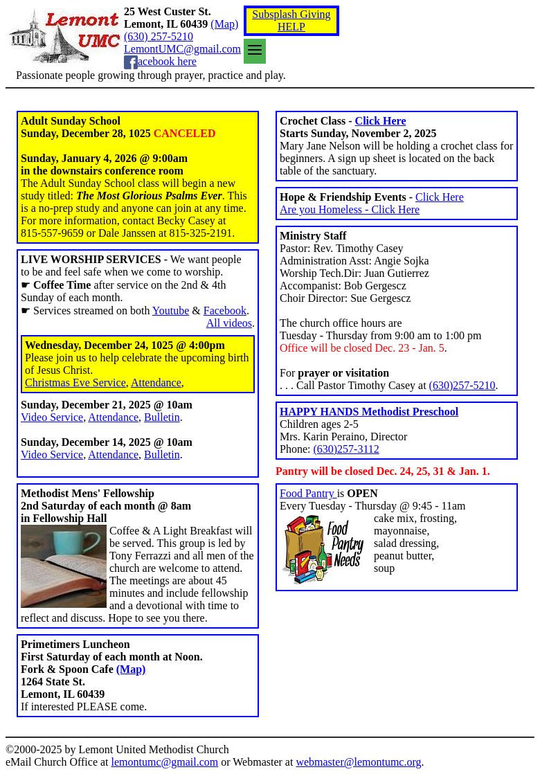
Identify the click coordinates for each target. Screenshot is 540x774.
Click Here (380, 121)
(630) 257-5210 (158, 36)
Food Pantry (308, 493)
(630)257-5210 (462, 385)
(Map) (224, 24)
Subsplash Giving (291, 14)
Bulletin (162, 417)
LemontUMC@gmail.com (182, 49)
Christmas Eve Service (75, 382)
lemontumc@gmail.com (165, 762)
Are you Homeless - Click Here (350, 209)
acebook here (167, 61)
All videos (229, 323)
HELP (291, 27)
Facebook (225, 310)
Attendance (156, 382)
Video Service (52, 417)
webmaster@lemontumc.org (358, 762)
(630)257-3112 (346, 449)
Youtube (171, 310)
